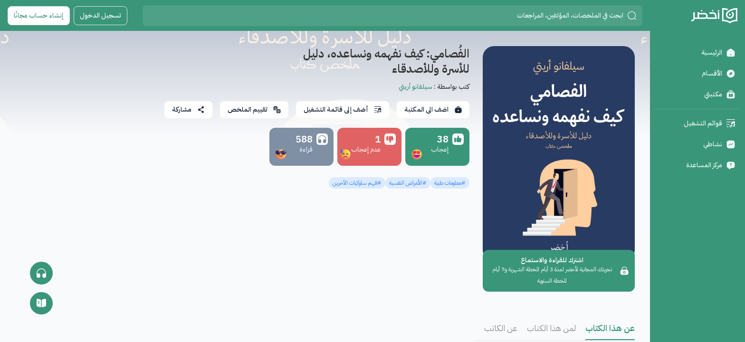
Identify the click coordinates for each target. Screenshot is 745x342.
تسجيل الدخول (100, 15)
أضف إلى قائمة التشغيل (343, 109)
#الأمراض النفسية (408, 183)
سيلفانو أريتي (415, 87)
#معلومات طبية (450, 183)
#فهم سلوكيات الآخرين (357, 183)
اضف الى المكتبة (433, 109)
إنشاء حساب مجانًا (39, 15)
